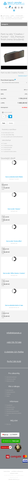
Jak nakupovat (9, 390)
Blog (7, 415)
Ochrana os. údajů (11, 379)
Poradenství (9, 405)
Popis (3, 123)
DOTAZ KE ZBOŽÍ (8, 112)
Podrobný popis (22, 75)
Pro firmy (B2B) (10, 409)
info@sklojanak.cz (14, 332)
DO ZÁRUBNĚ (9, 17)
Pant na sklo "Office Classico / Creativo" (14, 273)
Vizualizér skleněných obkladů (13, 413)
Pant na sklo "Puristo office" (14, 241)
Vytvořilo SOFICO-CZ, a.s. (14, 479)
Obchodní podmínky (11, 377)
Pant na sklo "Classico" (14, 209)
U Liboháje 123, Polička (14, 351)
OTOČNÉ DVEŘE (19, 15)
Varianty (11, 123)
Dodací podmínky (10, 392)
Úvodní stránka (5, 15)
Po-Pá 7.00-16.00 (14, 361)
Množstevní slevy (10, 407)
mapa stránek (7, 471)
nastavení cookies (14, 473)
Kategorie (14, 24)
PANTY (2, 17)
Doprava (8, 394)
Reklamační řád (10, 381)
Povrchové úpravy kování (12, 411)
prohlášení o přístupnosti (17, 471)
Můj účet (8, 424)
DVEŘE (12, 15)
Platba (7, 396)
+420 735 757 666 (14, 342)
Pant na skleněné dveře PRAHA (14, 177)
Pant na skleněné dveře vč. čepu (14, 305)
